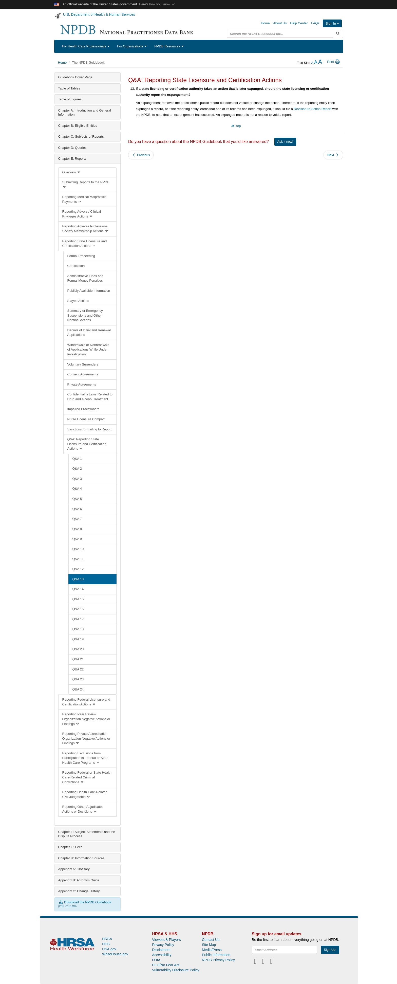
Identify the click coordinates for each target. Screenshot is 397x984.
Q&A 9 (77, 539)
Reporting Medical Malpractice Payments (84, 199)
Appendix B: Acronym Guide (79, 880)
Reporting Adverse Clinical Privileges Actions (81, 214)
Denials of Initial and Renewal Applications (89, 332)
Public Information (216, 955)
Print (333, 62)
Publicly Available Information (88, 291)
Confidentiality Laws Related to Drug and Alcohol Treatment (90, 396)
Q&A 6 (77, 509)
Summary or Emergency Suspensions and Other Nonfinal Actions (85, 315)
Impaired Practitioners (83, 409)
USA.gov (109, 949)
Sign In (332, 23)
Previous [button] (141, 155)
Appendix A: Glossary (74, 869)
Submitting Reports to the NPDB (85, 184)
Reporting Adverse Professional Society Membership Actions (85, 228)
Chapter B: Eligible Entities (77, 125)
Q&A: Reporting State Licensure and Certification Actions (86, 443)
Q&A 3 (77, 479)
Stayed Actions (78, 301)
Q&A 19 (78, 639)
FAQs (315, 23)
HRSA (107, 939)
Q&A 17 (78, 619)
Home (265, 23)
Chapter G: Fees (70, 847)
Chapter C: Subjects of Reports (81, 136)
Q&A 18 (78, 629)
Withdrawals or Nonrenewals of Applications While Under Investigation (88, 349)
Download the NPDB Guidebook (84, 902)
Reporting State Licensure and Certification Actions (84, 243)
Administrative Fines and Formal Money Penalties (85, 278)
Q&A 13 (78, 579)
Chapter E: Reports (72, 158)
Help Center (299, 23)
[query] (280, 34)
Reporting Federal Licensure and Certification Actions (86, 702)
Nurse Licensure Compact (86, 419)
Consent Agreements (82, 374)
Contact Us (210, 940)
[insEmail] (284, 950)
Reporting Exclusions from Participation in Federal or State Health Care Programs (85, 757)
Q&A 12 (78, 569)
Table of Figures (70, 99)
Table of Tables (69, 88)
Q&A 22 (78, 669)
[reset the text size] (315, 63)
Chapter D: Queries (72, 148)
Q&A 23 (78, 679)
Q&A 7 (77, 519)
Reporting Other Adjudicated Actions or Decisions (83, 809)
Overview (71, 172)
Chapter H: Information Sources (81, 858)
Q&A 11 (78, 559)
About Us (280, 23)
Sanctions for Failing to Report (89, 429)
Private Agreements (81, 384)
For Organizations (132, 46)
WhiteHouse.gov (115, 954)
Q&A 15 (78, 599)
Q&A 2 (77, 468)
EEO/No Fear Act (165, 965)
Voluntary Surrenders (82, 364)
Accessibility (161, 955)
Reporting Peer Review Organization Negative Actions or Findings (86, 718)
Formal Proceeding (81, 256)
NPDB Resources (168, 46)
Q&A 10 (78, 549)
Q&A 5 (77, 499)
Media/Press (212, 950)
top (235, 126)
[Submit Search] (338, 34)
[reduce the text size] (312, 63)
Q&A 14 (78, 589)
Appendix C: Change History (79, 891)
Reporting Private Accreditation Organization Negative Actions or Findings (86, 738)
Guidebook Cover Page (75, 77)
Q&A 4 (77, 488)
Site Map (209, 945)
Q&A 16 (78, 609)
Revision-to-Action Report (312, 109)
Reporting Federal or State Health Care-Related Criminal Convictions (86, 777)
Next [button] (333, 155)
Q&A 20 (78, 649)
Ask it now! (285, 141)
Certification (76, 266)
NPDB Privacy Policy (218, 960)
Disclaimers (161, 950)
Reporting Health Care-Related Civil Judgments (84, 794)
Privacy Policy (163, 945)
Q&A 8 (77, 529)
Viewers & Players (166, 940)
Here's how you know (157, 4)
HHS (106, 944)
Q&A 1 (77, 459)
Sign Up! (330, 950)
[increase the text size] (320, 63)
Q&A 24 (78, 689)
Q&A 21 (78, 659)
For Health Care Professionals (86, 46)
